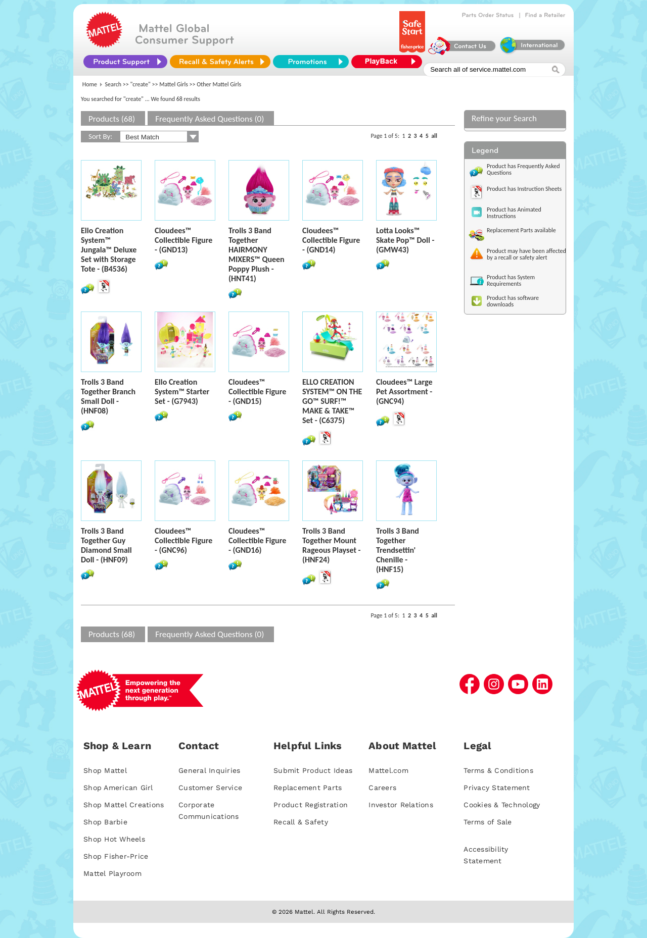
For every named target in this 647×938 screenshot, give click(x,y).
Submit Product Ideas (312, 770)
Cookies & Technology (502, 805)
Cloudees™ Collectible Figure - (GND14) (331, 240)
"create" (140, 84)
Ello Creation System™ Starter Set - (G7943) (182, 391)
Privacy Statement (497, 788)
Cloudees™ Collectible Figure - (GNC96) (183, 540)
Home (89, 84)
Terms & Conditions (498, 770)
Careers (382, 788)
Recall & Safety (300, 822)
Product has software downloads (513, 301)
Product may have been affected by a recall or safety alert (526, 254)
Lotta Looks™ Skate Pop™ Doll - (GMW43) (405, 240)
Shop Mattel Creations (123, 805)
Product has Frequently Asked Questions (523, 169)
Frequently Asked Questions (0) (209, 119)
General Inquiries (209, 770)
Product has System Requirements (511, 280)
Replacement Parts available (521, 230)
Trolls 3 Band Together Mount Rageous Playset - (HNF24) (331, 545)
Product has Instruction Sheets (524, 188)
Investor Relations (400, 805)
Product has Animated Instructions (514, 213)
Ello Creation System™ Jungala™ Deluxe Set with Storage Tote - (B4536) (108, 250)
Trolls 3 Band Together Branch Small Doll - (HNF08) (108, 396)
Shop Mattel (105, 770)
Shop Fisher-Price (115, 856)
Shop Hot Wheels (114, 839)
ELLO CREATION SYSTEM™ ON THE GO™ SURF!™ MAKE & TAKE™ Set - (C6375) (332, 401)
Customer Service (210, 788)
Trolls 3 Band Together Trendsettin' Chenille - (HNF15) (397, 550)
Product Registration (310, 805)
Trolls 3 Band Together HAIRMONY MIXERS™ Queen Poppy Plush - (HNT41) (256, 254)
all (434, 135)
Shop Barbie (105, 822)
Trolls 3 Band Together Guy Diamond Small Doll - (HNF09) (106, 545)
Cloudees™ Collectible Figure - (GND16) (257, 540)
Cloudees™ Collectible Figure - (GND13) (183, 240)
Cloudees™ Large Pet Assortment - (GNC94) (404, 391)
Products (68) (111, 119)
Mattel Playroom (112, 873)
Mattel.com (388, 770)
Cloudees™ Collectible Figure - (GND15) (257, 391)
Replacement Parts (307, 788)
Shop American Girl (118, 788)
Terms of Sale (488, 822)
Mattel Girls (173, 84)
